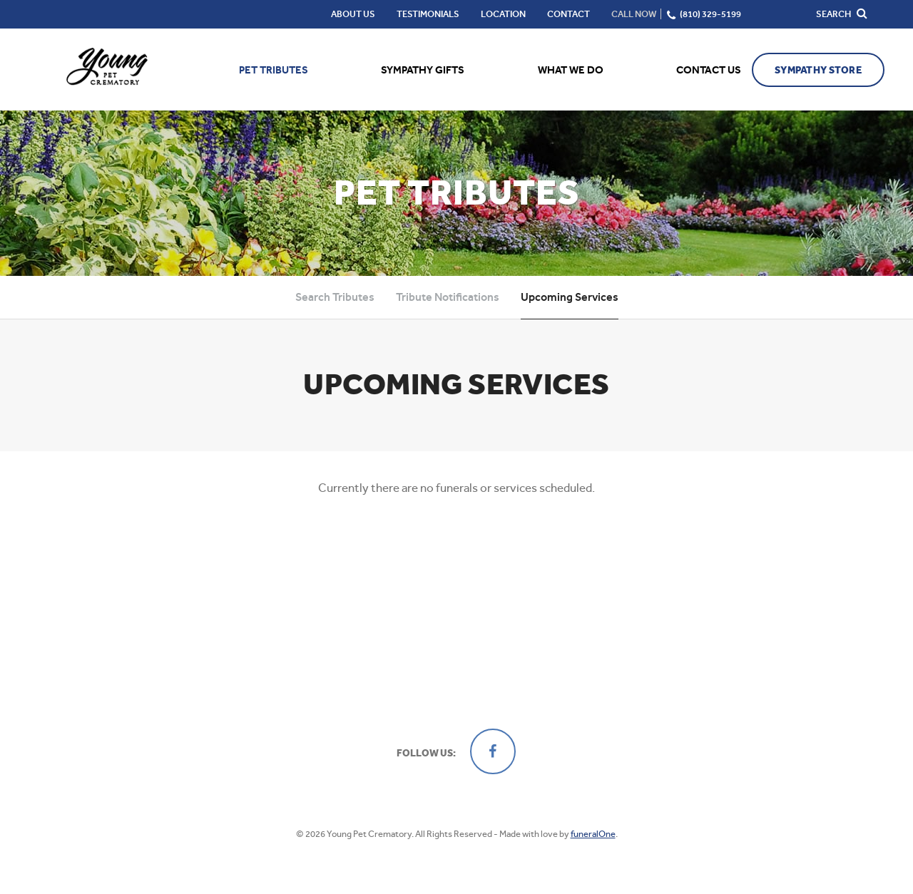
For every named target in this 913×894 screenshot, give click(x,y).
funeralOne (593, 833)
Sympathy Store (818, 70)
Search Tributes (334, 297)
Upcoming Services (569, 297)
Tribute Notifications (447, 297)
